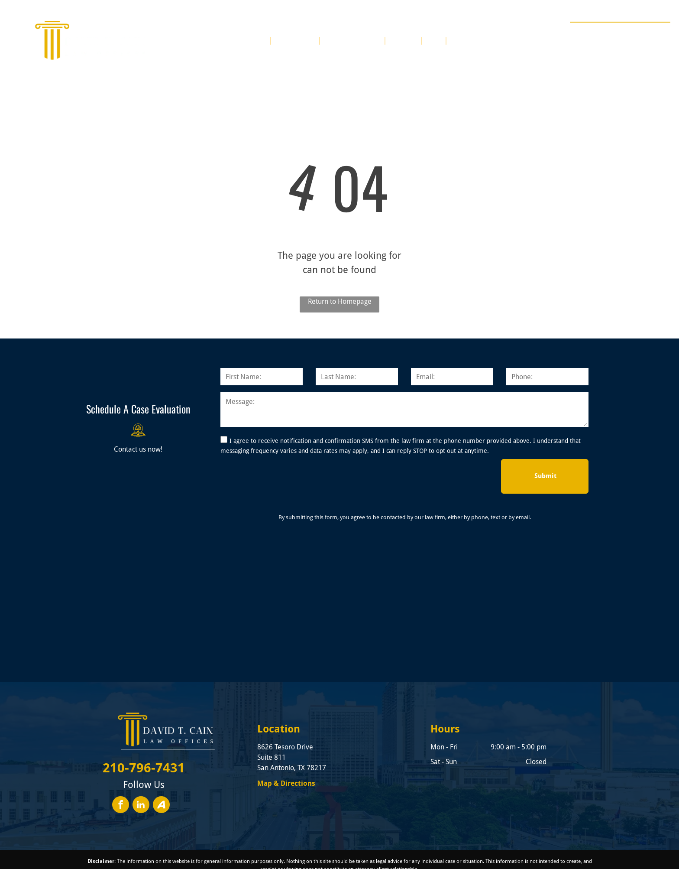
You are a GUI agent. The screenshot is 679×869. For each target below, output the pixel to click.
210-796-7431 (638, 32)
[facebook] (120, 805)
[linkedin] (141, 805)
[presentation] (286, 476)
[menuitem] (258, 40)
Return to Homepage (340, 301)
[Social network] (161, 805)
